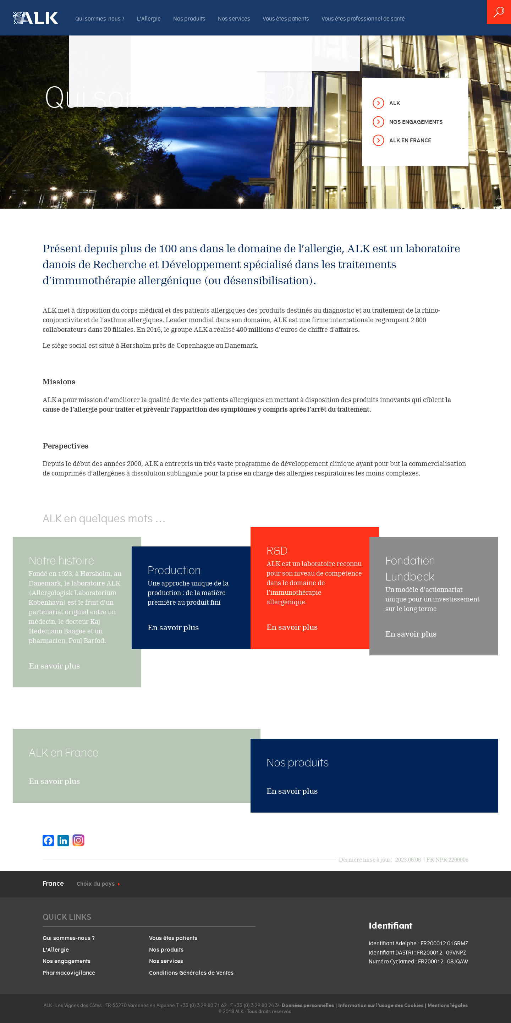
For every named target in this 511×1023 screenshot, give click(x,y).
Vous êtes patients (286, 19)
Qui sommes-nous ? (100, 19)
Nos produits (189, 19)
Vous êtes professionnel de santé (363, 19)
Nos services (234, 19)
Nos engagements (416, 122)
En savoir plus (54, 684)
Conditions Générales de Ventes (191, 973)
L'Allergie (149, 19)
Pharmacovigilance (69, 973)
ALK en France (410, 140)
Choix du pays (96, 884)
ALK (394, 103)
